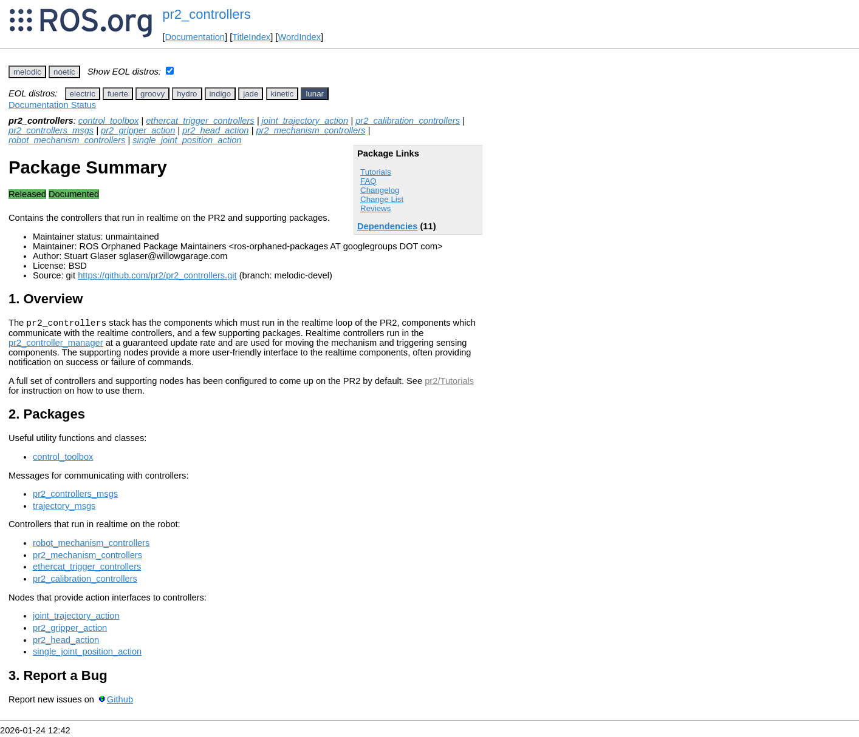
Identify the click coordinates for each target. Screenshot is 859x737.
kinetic (282, 93)
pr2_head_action (215, 130)
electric (82, 93)
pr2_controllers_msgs (51, 130)
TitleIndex (251, 37)
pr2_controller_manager (56, 344)
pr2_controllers (206, 14)
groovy (152, 93)
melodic (27, 71)
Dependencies (387, 226)
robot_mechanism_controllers (67, 140)
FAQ (368, 181)
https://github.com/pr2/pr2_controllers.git (157, 275)
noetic (64, 71)
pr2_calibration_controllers (407, 121)
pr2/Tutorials (449, 383)
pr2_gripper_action (138, 130)
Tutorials (375, 172)
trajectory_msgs (64, 508)
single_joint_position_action (186, 140)
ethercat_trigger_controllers (200, 121)
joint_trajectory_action (305, 121)
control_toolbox (108, 121)
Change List (381, 199)
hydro (187, 93)
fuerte (118, 93)
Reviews (375, 208)
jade (250, 93)
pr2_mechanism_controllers (310, 130)
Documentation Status (52, 105)
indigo (220, 93)
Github (120, 701)
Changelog (379, 190)
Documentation (195, 37)
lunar (315, 93)
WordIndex (299, 37)
